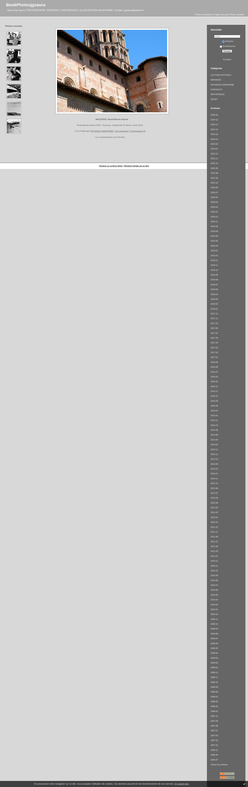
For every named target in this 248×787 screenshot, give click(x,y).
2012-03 (214, 512)
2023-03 (214, 139)
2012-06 (214, 498)
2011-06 (214, 546)
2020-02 (214, 207)
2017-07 (214, 333)
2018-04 (214, 294)
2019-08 (214, 231)
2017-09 (214, 328)
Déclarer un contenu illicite (111, 166)
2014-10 (214, 425)
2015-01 (214, 415)
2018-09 (214, 275)
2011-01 (214, 556)
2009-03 (214, 658)
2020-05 (214, 197)
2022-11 (214, 158)
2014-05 (214, 440)
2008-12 (214, 672)
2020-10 (214, 183)
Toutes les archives (219, 764)
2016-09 (214, 362)
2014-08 (214, 430)
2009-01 (214, 667)
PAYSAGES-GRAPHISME (102, 131)
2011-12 (214, 527)
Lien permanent (122, 131)
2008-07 (214, 697)
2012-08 (214, 488)
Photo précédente (203, 14)
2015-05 (214, 406)
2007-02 (214, 740)
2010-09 (214, 575)
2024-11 (214, 124)
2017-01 (214, 357)
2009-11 (214, 619)
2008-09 (214, 687)
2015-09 (214, 401)
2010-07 (214, 585)
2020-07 (214, 192)
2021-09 (214, 178)
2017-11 (214, 318)
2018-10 (214, 270)
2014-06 (214, 435)
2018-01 (214, 309)
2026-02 (214, 115)
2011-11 (214, 532)
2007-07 (214, 730)
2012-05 (214, 503)
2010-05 (214, 595)
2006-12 (214, 750)
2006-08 (214, 755)
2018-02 (214, 304)
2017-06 (214, 338)
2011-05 (214, 551)
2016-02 (214, 381)
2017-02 (214, 352)
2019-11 (214, 221)
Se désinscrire (227, 46)
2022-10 (214, 163)
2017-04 (214, 343)
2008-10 (214, 682)
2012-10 (214, 483)
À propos (227, 59)
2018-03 (214, 299)
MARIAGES (216, 80)
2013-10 (214, 459)
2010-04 (214, 600)
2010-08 (214, 580)
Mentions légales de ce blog (136, 166)
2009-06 (214, 643)
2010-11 (214, 566)
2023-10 (214, 134)
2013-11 (214, 454)
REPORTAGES (217, 94)
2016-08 (214, 367)
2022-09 (214, 168)
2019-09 (214, 226)
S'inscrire (227, 41)
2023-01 (214, 149)
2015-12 (214, 386)
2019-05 (214, 241)
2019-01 (214, 255)
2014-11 (214, 420)
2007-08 (214, 726)
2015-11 (214, 391)
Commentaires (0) (138, 131)
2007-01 (214, 745)
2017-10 (214, 323)
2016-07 (214, 372)
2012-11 (214, 478)
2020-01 (214, 212)
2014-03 (214, 444)
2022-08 (214, 173)
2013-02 (214, 469)
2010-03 (214, 605)
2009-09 (214, 629)
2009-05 (214, 648)
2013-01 (214, 473)
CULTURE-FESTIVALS (221, 75)
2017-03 (214, 348)
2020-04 (214, 202)
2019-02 (214, 250)
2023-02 (214, 144)
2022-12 (214, 154)
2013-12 (214, 449)
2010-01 (214, 609)
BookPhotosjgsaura (25, 4)
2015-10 (214, 396)
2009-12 (214, 614)
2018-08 (214, 280)
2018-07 (214, 284)
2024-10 (214, 129)
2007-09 (214, 721)
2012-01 (214, 522)
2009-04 (214, 653)
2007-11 (214, 716)
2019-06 (214, 236)
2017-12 (214, 314)
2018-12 (214, 260)
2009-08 (214, 634)
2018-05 (214, 289)
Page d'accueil (221, 14)
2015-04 (214, 411)
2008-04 (214, 706)
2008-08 (214, 692)
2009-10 (214, 624)
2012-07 (214, 493)
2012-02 (214, 517)
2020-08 (214, 187)
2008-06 (214, 701)
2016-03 (214, 377)
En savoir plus (182, 784)
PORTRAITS (216, 89)
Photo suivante (237, 14)
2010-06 (214, 590)
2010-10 (214, 571)
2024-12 (214, 120)
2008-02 (214, 711)
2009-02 (214, 663)
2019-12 (214, 217)
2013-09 (214, 464)
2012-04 (214, 507)
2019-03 (214, 246)
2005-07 (214, 760)
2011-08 (214, 537)
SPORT (214, 99)
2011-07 (214, 541)
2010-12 (214, 561)
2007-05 (214, 735)
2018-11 (214, 265)
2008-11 (214, 677)
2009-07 (214, 638)
